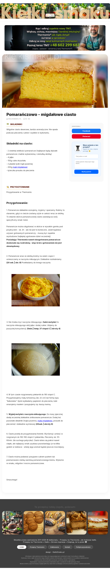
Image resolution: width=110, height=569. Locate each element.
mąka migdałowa (45, 421)
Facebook (86, 131)
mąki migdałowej (20, 167)
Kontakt (67, 547)
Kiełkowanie (54, 547)
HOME (22, 547)
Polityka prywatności (83, 547)
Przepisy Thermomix (37, 547)
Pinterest (86, 136)
